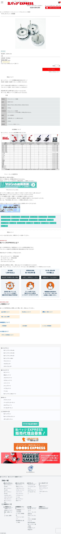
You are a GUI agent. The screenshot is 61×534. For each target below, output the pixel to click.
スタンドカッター (8, 366)
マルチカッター (7, 363)
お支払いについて (26, 311)
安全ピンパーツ (7, 375)
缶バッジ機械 (29, 222)
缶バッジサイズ (33, 216)
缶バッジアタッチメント (9, 416)
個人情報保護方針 (30, 472)
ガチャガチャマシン (8, 419)
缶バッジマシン (15, 219)
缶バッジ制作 (13, 222)
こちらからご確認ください (14, 124)
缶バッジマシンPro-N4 (9, 353)
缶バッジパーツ (51, 216)
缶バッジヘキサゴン (5, 219)
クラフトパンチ (7, 399)
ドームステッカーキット (9, 402)
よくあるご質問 (5, 316)
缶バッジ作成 (50, 219)
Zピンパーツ (6, 372)
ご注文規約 (24, 325)
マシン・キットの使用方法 (10, 180)
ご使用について (5, 311)
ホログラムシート (8, 405)
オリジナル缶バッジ (5, 216)
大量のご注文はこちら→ (54, 71)
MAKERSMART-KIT (43, 508)
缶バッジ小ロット (21, 222)
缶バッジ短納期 (45, 222)
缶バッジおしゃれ (15, 216)
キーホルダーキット (8, 407)
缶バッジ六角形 (4, 222)
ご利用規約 (4, 325)
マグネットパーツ (8, 380)
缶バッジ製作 (4, 225)
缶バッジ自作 (53, 222)
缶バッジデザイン (42, 216)
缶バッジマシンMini (8, 358)
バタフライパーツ (8, 377)
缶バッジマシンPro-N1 (9, 350)
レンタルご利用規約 (46, 325)
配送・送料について (47, 311)
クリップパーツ (7, 385)
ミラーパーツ (7, 383)
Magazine (30, 529)
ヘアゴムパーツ (7, 388)
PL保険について (31, 527)
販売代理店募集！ (32, 522)
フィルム (6, 391)
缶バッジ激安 (37, 222)
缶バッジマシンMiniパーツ (10, 393)
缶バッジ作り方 (42, 219)
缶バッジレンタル (33, 219)
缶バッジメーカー (24, 219)
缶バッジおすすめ (25, 216)
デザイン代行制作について (7, 334)
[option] (30, 33)
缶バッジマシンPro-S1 (9, 355)
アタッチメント (7, 361)
